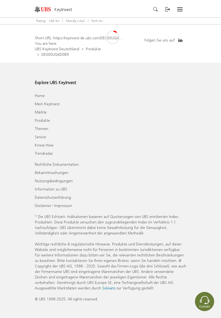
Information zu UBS (51, 189)
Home (40, 95)
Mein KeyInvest (47, 103)
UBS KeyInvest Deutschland (57, 48)
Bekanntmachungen (51, 172)
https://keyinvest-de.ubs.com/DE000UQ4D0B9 (90, 37)
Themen (41, 128)
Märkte (41, 112)
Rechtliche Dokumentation (57, 164)
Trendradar (44, 153)
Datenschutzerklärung (53, 197)
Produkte (93, 48)
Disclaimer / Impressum (53, 205)
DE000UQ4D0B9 (55, 54)
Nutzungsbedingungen (54, 180)
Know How (44, 145)
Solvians (108, 288)
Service (40, 136)
